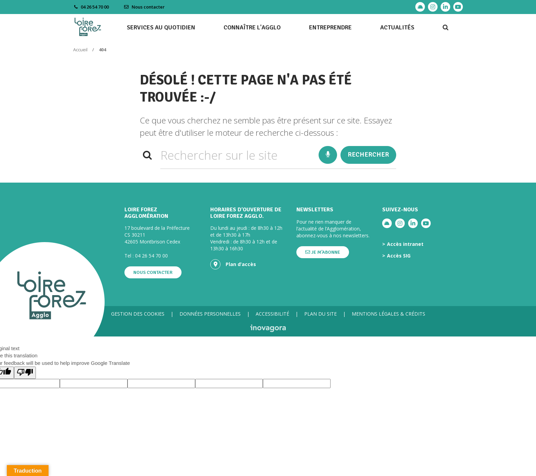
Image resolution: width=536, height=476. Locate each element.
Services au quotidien (161, 27)
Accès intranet (405, 244)
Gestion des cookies (137, 313)
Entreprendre (330, 27)
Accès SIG (399, 255)
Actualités (397, 27)
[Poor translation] (25, 373)
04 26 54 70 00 (151, 255)
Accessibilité (272, 313)
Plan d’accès (233, 264)
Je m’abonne (322, 252)
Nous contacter (144, 7)
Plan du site (320, 313)
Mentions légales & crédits (388, 313)
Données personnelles (210, 313)
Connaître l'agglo (252, 27)
